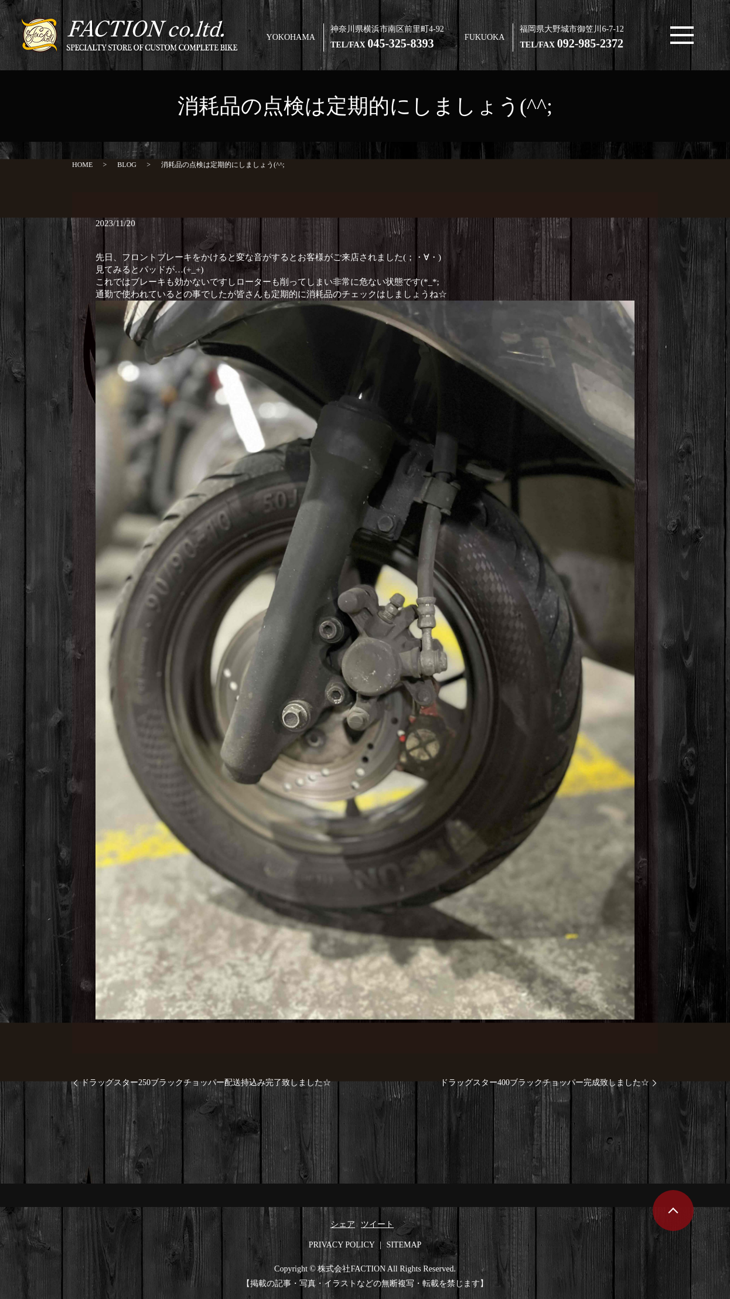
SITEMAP (403, 1244)
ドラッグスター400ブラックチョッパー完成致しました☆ (544, 1082)
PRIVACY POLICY (342, 1244)
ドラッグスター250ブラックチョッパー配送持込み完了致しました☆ (206, 1082)
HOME (82, 165)
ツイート (377, 1224)
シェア (342, 1224)
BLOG (127, 165)
